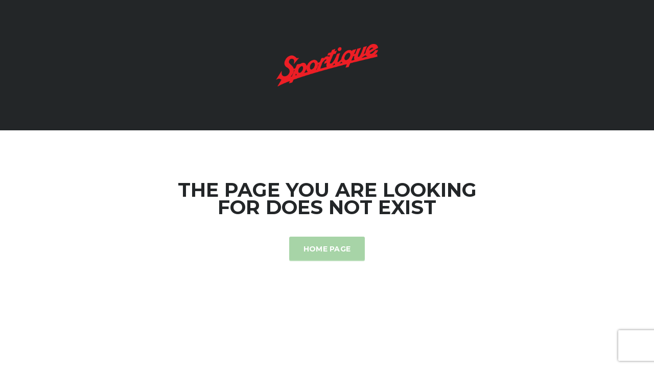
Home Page (327, 249)
